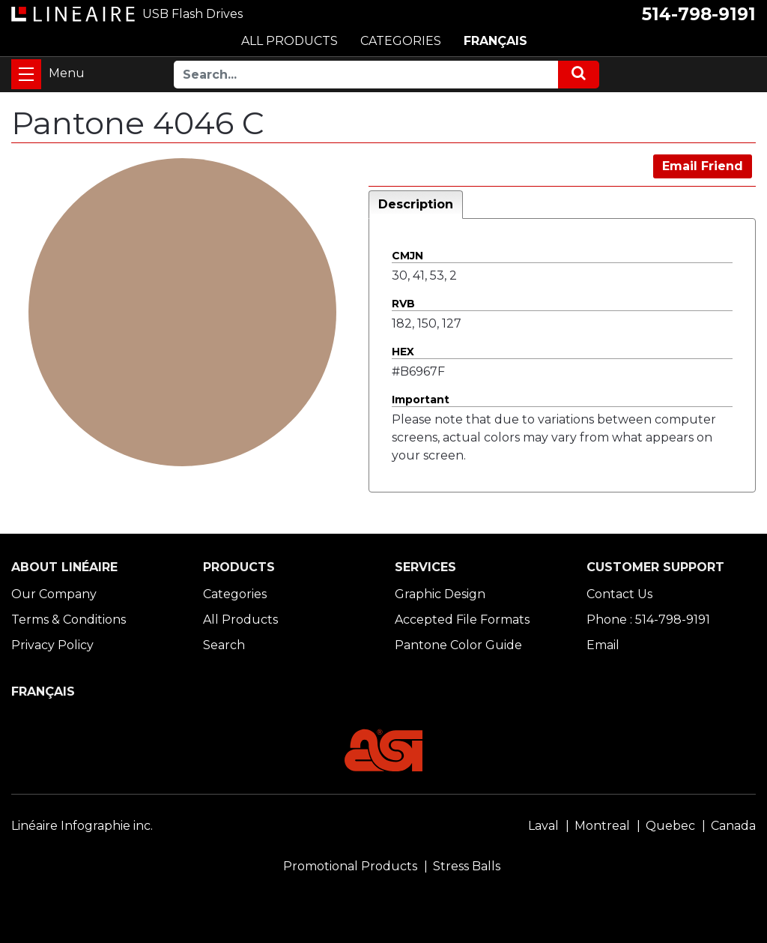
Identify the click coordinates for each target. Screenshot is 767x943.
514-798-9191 (699, 14)
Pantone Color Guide (458, 645)
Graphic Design (440, 594)
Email (602, 645)
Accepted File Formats (462, 619)
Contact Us (619, 594)
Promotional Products (350, 866)
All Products (240, 619)
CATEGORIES (400, 41)
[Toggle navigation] (26, 74)
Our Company (54, 594)
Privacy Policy (52, 645)
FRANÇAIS (495, 41)
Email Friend (702, 166)
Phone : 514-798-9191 (648, 619)
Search (224, 645)
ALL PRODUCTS (289, 41)
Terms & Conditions (68, 619)
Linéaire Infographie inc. (82, 826)
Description (415, 204)
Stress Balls (466, 866)
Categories (235, 594)
